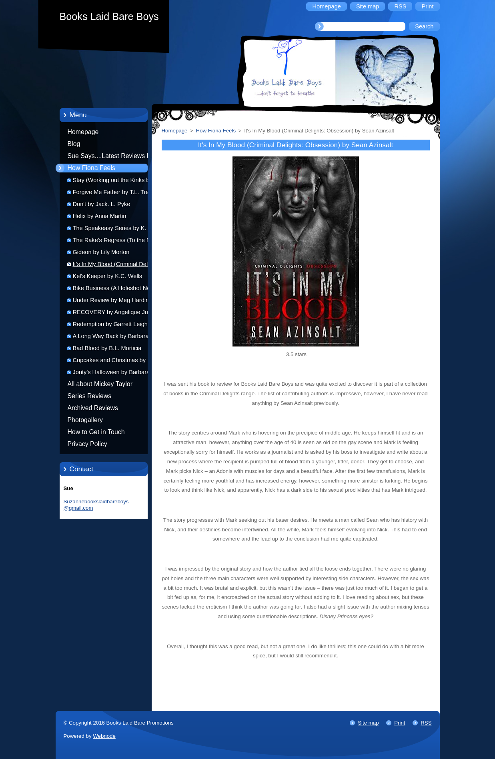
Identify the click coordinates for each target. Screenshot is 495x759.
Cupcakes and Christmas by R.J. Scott (115, 361)
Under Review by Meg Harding (112, 300)
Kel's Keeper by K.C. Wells (107, 276)
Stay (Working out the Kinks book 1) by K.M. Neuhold (116, 181)
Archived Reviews (93, 408)
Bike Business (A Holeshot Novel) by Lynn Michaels (116, 289)
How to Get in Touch (96, 432)
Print (399, 723)
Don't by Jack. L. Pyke (101, 204)
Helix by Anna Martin (99, 216)
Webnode (104, 736)
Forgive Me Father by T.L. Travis (114, 192)
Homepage (83, 131)
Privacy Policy (87, 444)
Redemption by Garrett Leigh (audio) (110, 325)
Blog (74, 143)
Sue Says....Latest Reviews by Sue (111, 157)
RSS (426, 723)
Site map (368, 723)
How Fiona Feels (91, 167)
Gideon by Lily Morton (101, 252)
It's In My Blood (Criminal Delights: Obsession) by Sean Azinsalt (117, 265)
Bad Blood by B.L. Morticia (107, 348)
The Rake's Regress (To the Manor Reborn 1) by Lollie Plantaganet (118, 241)
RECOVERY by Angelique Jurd (113, 312)
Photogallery (85, 420)
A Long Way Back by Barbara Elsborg (111, 337)
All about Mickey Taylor (100, 384)
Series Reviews (90, 396)
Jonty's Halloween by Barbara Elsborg (111, 373)
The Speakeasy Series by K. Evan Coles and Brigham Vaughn (117, 229)
